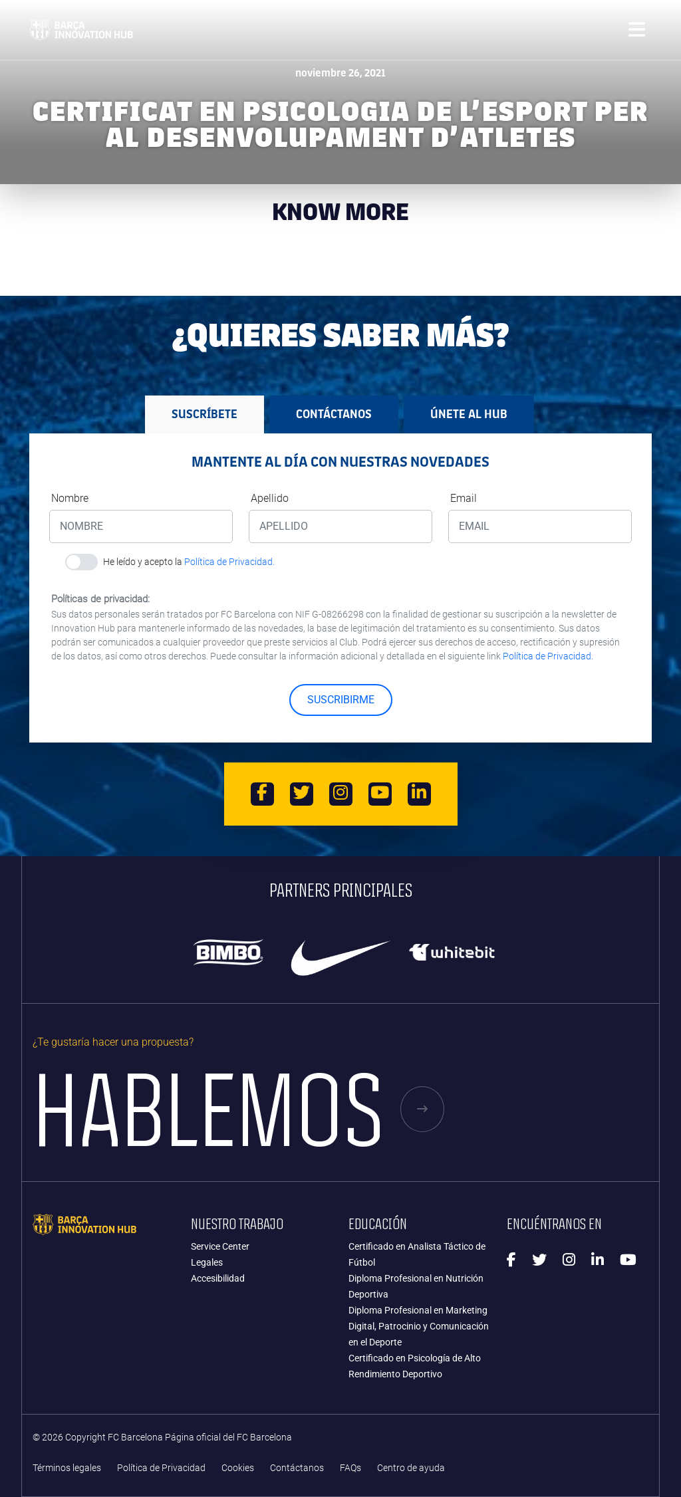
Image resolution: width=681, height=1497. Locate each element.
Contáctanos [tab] (334, 414)
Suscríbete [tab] (204, 414)
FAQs (350, 1468)
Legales (207, 1262)
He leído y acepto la (189, 561)
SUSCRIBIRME (340, 699)
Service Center (220, 1246)
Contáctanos (297, 1468)
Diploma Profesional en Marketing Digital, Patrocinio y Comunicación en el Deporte (418, 1326)
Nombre (69, 498)
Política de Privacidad (161, 1468)
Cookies (237, 1468)
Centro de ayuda (411, 1468)
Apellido (270, 498)
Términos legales (67, 1468)
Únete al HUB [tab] (468, 414)
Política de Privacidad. (229, 561)
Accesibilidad (218, 1278)
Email (463, 498)
